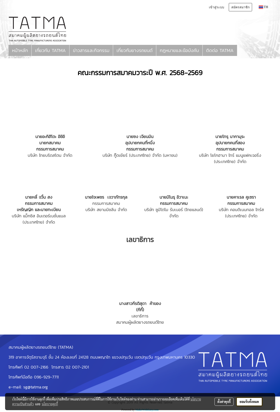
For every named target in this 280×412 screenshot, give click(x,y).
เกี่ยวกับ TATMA (50, 50)
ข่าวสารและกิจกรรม (91, 50)
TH (263, 7)
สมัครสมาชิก (240, 7)
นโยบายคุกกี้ (50, 404)
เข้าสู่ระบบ (216, 7)
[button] (241, 50)
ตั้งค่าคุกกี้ (224, 402)
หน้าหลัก (20, 50)
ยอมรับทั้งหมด (249, 402)
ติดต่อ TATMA (220, 50)
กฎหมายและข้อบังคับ (179, 50)
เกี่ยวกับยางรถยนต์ (135, 50)
